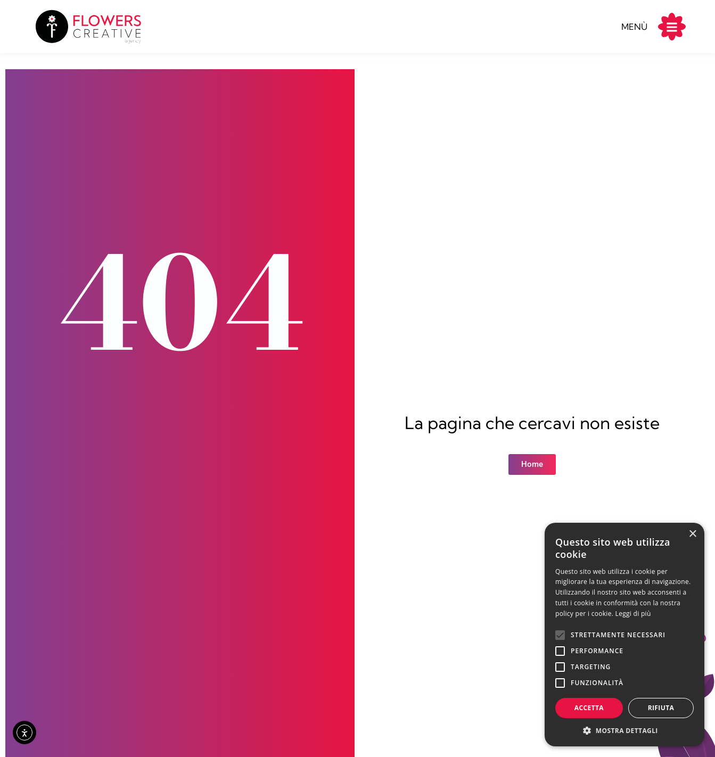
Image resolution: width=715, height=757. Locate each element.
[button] (624, 730)
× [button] (692, 534)
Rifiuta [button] (661, 707)
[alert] (624, 634)
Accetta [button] (589, 707)
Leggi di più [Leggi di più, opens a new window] (633, 613)
